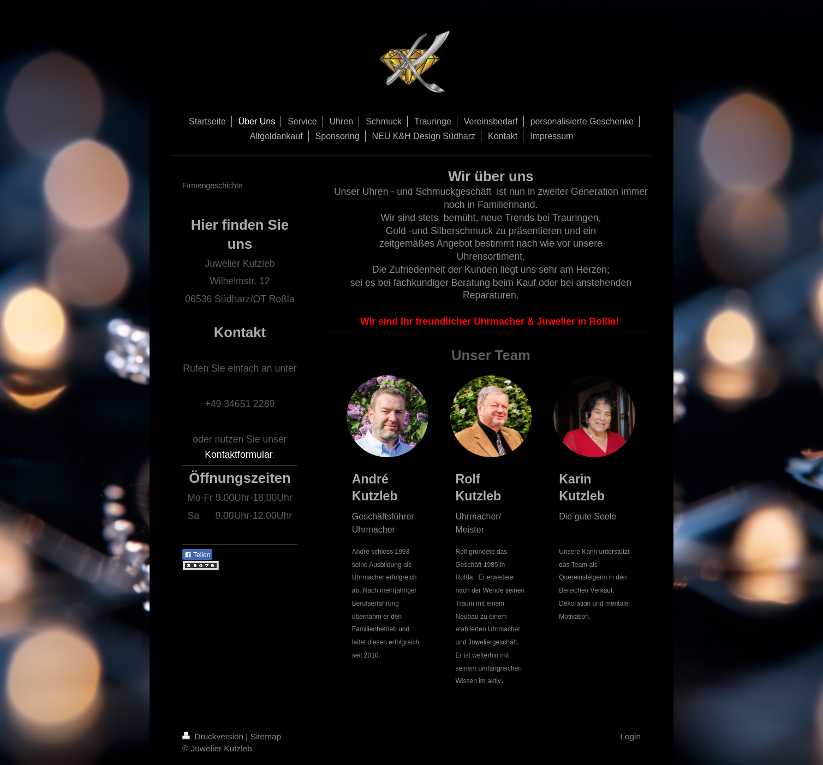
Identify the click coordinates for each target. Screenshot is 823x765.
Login (630, 736)
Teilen (197, 555)
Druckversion (214, 736)
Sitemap (266, 736)
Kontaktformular (238, 454)
